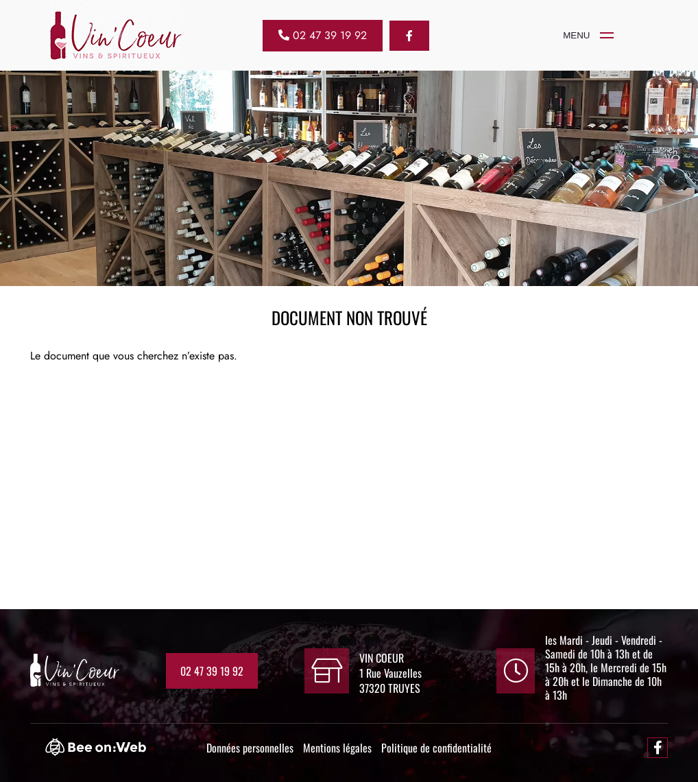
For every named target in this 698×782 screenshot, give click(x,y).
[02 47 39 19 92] (323, 35)
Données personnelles (249, 747)
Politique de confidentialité (436, 747)
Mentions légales (337, 747)
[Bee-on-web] (102, 752)
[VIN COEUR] (581, 35)
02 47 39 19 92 (211, 671)
